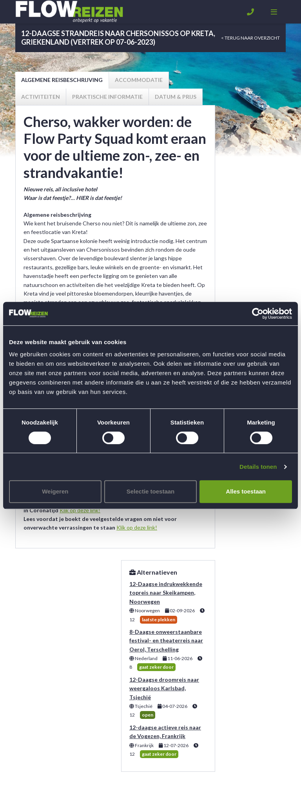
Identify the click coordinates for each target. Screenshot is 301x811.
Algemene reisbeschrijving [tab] (62, 79)
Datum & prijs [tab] (175, 96)
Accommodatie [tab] (139, 79)
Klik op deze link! (80, 510)
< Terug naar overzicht (250, 38)
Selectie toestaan (151, 491)
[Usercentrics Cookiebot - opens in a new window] (257, 313)
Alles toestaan (246, 491)
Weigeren (55, 491)
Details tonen (258, 466)
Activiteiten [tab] (40, 96)
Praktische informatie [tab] (107, 96)
